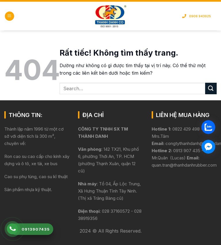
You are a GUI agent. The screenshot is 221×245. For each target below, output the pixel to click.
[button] (9, 16)
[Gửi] (211, 88)
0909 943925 (196, 16)
